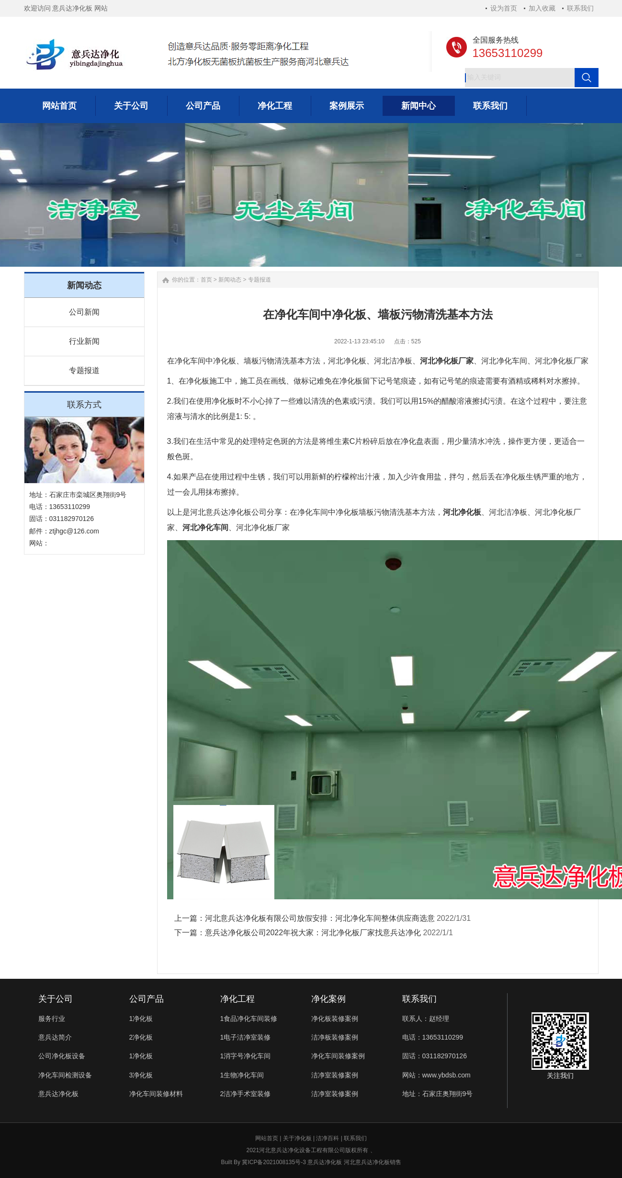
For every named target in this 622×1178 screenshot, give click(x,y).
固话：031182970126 (434, 1056)
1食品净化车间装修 (249, 1018)
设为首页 (503, 8)
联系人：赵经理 (425, 1018)
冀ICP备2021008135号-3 (273, 1162)
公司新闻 (84, 312)
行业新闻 (84, 341)
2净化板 (141, 1037)
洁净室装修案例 (334, 1075)
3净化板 (141, 1075)
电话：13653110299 (433, 1037)
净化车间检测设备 (65, 1075)
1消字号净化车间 (245, 1056)
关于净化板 (297, 1138)
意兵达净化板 (58, 1094)
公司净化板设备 (61, 1056)
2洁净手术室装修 (245, 1094)
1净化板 (141, 1018)
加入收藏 (542, 8)
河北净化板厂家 (447, 361)
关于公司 (55, 999)
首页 (206, 279)
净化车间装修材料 (156, 1094)
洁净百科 (327, 1138)
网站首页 (266, 1138)
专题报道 (84, 370)
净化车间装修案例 (338, 1056)
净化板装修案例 (334, 1018)
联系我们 (580, 8)
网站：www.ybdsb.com (436, 1075)
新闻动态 (229, 279)
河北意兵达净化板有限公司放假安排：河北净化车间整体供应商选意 (320, 918)
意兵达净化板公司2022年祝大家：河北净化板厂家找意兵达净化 (313, 933)
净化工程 (237, 999)
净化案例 (328, 999)
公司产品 (146, 999)
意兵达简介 (55, 1037)
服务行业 (51, 1018)
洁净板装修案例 (334, 1037)
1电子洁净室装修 (245, 1037)
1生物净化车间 (242, 1075)
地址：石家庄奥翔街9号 (437, 1094)
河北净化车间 (205, 527)
